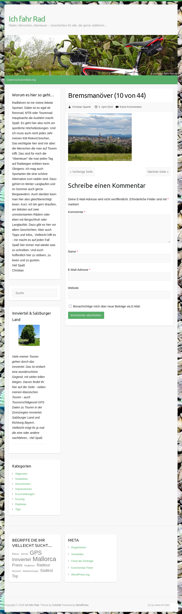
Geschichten (23, 483)
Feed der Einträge (82, 561)
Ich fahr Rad (27, 18)
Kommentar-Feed (82, 567)
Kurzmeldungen (25, 494)
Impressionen (23, 489)
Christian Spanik (81, 106)
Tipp (18, 509)
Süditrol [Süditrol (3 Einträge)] (46, 570)
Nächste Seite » (158, 171)
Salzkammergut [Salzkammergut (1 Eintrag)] (30, 571)
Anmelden (77, 554)
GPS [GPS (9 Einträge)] (36, 553)
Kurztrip (20, 499)
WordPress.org (80, 574)
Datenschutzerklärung (21, 80)
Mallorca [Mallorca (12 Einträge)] (44, 558)
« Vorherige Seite (81, 171)
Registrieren (78, 547)
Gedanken (21, 478)
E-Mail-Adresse (79, 269)
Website (73, 288)
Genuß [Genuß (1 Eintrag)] (24, 554)
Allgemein (21, 473)
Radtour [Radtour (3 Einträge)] (43, 565)
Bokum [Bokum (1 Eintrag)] (15, 554)
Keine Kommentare (130, 106)
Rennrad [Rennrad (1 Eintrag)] (16, 571)
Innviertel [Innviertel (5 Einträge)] (21, 559)
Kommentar (76, 212)
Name (73, 251)
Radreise (20, 504)
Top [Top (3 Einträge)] (15, 576)
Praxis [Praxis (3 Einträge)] (17, 565)
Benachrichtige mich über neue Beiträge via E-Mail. (107, 306)
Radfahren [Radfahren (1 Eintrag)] (29, 565)
